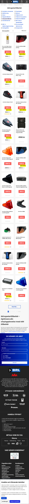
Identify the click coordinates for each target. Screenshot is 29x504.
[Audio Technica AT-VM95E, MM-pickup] (7, 239)
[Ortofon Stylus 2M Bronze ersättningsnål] (7, 159)
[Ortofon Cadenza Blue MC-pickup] (7, 264)
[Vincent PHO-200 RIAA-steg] (21, 76)
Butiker (4, 465)
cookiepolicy (22, 489)
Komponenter (19, 28)
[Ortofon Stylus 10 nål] (7, 103)
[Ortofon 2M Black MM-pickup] (21, 264)
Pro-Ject (18, 331)
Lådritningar (5, 476)
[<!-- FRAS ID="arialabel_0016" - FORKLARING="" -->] (9, 56)
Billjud (5, 356)
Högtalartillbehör (6, 17)
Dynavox (14, 331)
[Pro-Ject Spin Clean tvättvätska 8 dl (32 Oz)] (7, 48)
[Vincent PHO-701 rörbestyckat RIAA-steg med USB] (21, 131)
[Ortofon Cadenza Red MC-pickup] (21, 103)
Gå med (14, 362)
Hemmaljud (3, 4)
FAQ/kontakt (18, 467)
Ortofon (10, 331)
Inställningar (5, 501)
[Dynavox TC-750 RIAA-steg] (7, 290)
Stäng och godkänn (14, 501)
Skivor (3, 15)
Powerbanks (19, 11)
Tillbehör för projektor (21, 17)
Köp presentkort (6, 478)
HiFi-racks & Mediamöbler (19, 21)
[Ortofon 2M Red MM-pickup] (21, 48)
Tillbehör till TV (19, 15)
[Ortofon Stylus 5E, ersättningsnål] (7, 131)
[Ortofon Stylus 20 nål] (7, 76)
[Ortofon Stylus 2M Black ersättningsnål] (7, 187)
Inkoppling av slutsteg (8, 474)
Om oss (17, 471)
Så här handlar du (20, 476)
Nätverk (18, 13)
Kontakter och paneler (7, 11)
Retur (16, 473)
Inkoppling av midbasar (5, 472)
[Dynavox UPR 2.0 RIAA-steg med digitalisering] (21, 187)
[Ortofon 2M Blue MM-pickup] (21, 159)
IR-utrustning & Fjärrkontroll (19, 25)
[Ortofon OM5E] (21, 213)
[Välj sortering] (6, 31)
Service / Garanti (19, 474)
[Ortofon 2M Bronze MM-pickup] (21, 239)
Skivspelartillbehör (18, 4)
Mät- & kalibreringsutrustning (7, 25)
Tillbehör (10, 4)
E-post (3, 342)
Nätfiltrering (5, 13)
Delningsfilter (5, 28)
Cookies (17, 465)
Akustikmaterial (6, 20)
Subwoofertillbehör (20, 18)
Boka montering (6, 467)
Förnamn (4, 348)
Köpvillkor (18, 470)
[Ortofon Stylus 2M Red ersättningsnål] (7, 213)
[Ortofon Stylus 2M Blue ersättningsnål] (21, 290)
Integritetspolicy (19, 468)
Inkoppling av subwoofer (5, 469)
